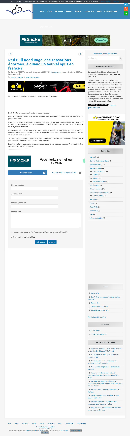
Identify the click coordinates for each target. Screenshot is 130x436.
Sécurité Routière (96, 218)
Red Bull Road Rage (32, 77)
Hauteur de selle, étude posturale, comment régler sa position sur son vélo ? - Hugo (103, 375)
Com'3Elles (64, 430)
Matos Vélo (95, 293)
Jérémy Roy (95, 303)
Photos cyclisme (96, 189)
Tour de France (98, 196)
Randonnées (94, 185)
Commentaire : (16, 211)
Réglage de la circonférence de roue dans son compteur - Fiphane (104, 409)
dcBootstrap (29, 430)
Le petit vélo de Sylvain (99, 307)
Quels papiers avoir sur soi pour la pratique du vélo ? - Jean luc (102, 362)
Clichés (95, 175)
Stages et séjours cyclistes (99, 161)
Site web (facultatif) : (18, 203)
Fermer (116, 1)
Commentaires (32, 173)
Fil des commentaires (98, 334)
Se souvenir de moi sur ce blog (24, 237)
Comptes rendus (99, 171)
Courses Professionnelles (99, 193)
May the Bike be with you (100, 310)
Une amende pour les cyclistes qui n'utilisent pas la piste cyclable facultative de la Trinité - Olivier (105, 383)
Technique (93, 178)
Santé (92, 203)
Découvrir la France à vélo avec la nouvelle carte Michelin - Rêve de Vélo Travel (105, 350)
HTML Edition (39, 430)
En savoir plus (104, 1)
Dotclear (49, 429)
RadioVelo (94, 207)
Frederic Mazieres (16, 77)
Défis (92, 214)
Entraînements (95, 165)
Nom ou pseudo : (17, 185)
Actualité (93, 199)
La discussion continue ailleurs (66, 173)
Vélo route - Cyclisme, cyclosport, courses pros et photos (19, 11)
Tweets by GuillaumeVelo (97, 317)
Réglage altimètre (99, 181)
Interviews (94, 211)
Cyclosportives (56, 72)
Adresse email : (16, 194)
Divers (92, 157)
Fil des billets (95, 331)
